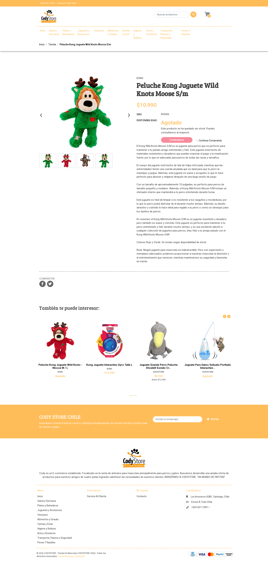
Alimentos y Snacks (113, 32)
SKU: (139, 114)
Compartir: (47, 278)
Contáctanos (176, 139)
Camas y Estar (126, 32)
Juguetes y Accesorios (84, 32)
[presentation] (41, 116)
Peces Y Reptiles (186, 32)
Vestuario (99, 30)
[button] (131, 395)
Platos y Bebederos (68, 32)
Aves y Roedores (151, 32)
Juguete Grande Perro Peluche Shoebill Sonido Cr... (158, 366)
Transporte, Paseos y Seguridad (166, 34)
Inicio (42, 30)
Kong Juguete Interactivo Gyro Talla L (109, 364)
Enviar (212, 419)
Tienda (52, 44)
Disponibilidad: (147, 120)
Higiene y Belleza (137, 34)
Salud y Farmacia (54, 32)
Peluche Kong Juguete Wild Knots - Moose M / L (60, 366)
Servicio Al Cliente (96, 496)
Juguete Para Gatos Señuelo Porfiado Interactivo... (207, 366)
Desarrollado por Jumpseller (71, 556)
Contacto (141, 496)
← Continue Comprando (209, 140)
